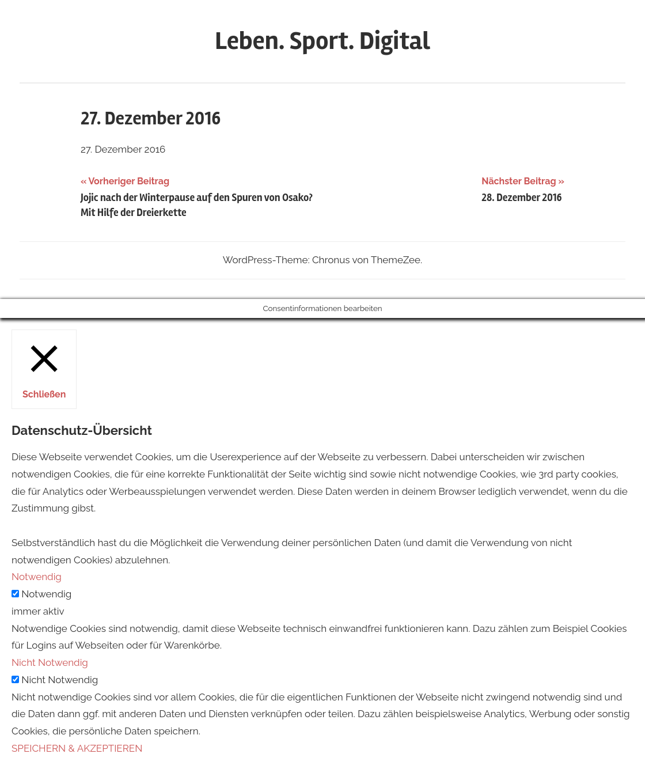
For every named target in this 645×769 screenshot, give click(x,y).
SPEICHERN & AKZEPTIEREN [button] (77, 748)
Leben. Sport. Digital (322, 40)
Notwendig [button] (37, 576)
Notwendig (46, 594)
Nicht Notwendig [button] (50, 662)
